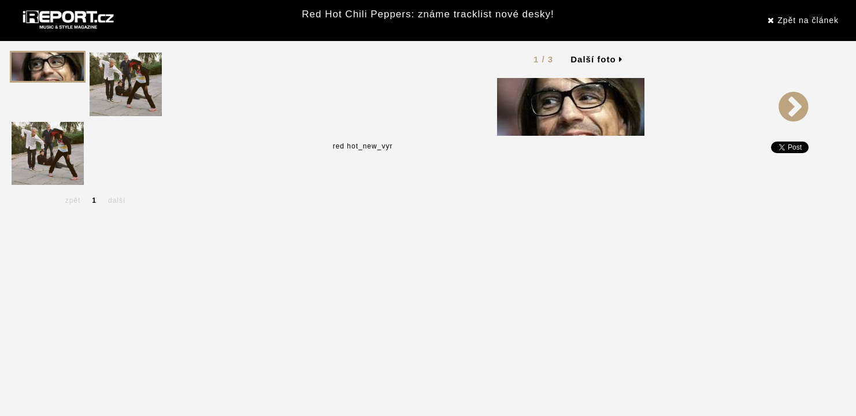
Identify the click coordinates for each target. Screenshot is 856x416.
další (116, 200)
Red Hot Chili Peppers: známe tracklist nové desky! (428, 14)
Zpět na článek (803, 20)
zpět (73, 200)
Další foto (596, 59)
